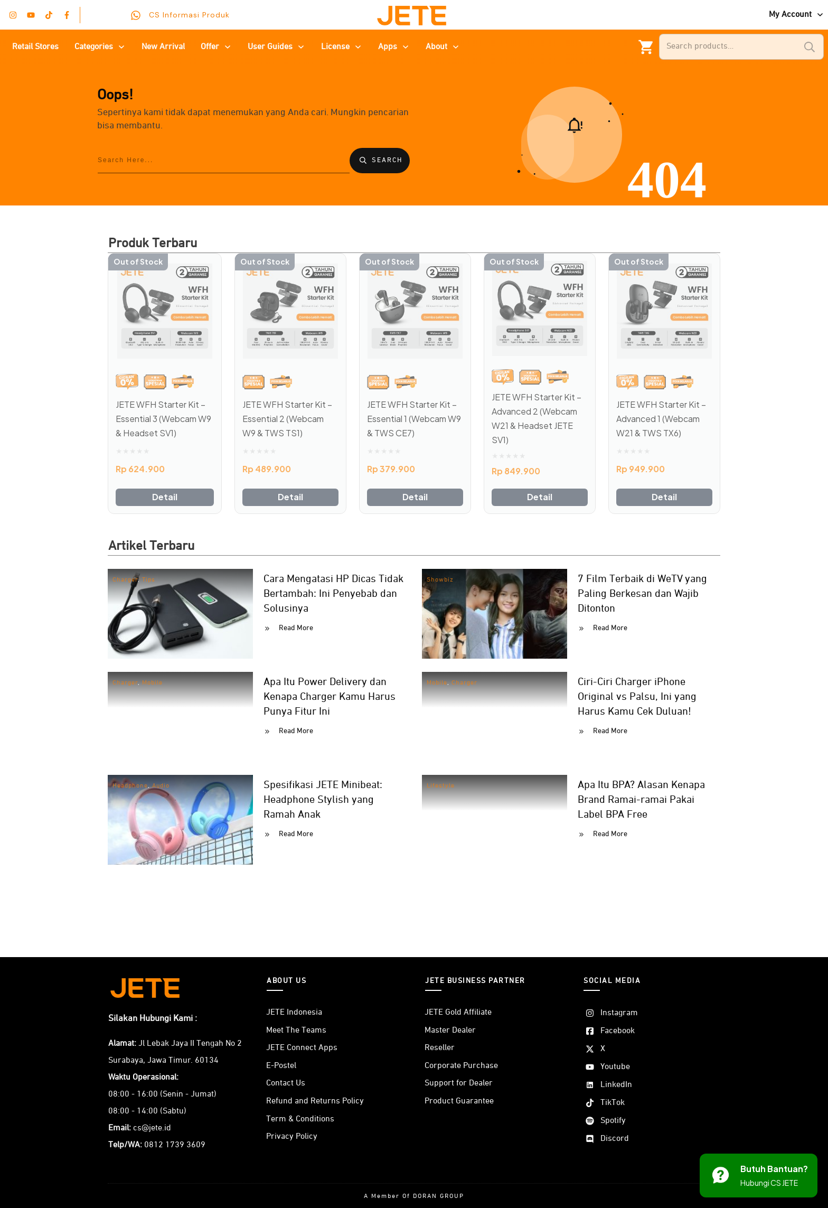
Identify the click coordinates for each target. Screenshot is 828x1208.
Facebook (617, 1031)
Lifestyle (441, 786)
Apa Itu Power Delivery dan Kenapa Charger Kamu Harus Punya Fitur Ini (330, 697)
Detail (164, 496)
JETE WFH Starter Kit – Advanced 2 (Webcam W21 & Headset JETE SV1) (536, 418)
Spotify (613, 1121)
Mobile (152, 683)
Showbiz (440, 580)
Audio (161, 786)
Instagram (619, 1013)
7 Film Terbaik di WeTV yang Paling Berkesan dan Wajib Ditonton (642, 594)
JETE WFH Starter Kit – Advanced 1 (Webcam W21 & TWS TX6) (661, 418)
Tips (148, 580)
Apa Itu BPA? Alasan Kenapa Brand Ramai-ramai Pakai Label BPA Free (641, 800)
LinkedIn (616, 1085)
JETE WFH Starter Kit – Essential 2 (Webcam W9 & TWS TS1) (287, 418)
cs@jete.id (152, 1128)
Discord (614, 1139)
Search (809, 47)
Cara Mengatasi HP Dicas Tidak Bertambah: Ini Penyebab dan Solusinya (333, 594)
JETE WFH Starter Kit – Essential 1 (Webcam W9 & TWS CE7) (414, 418)
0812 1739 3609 (174, 1145)
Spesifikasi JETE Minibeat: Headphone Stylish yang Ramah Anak (323, 800)
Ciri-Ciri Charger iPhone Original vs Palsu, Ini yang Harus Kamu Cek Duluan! (637, 697)
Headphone (130, 786)
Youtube (615, 1067)
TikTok (612, 1103)
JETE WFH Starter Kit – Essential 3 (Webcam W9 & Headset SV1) (163, 418)
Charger (125, 580)
